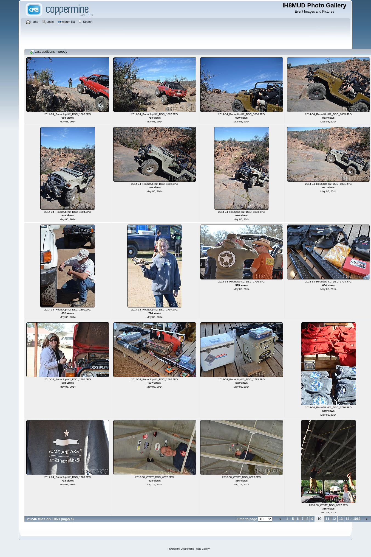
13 (340, 519)
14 (347, 519)
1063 (357, 519)
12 (334, 519)
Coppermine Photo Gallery (194, 548)
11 (327, 519)
